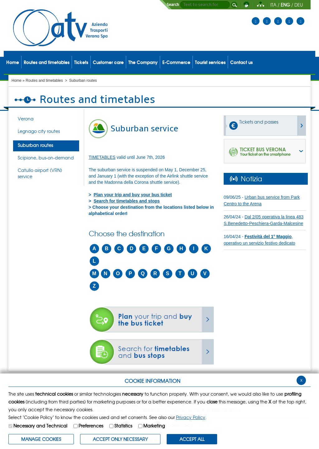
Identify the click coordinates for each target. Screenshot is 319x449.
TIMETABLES (102, 157)
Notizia (251, 178)
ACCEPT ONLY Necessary (120, 439)
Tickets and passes (258, 122)
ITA (273, 5)
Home (16, 80)
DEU (298, 5)
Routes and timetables (44, 80)
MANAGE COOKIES (41, 439)
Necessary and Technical (40, 425)
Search (173, 4)
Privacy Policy (190, 417)
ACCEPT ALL (191, 439)
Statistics (123, 425)
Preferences (91, 425)
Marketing (154, 425)
